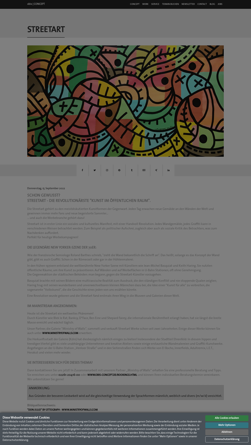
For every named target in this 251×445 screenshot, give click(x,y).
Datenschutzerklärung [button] (226, 439)
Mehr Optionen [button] (226, 425)
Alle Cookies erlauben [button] (227, 418)
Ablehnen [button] (227, 432)
